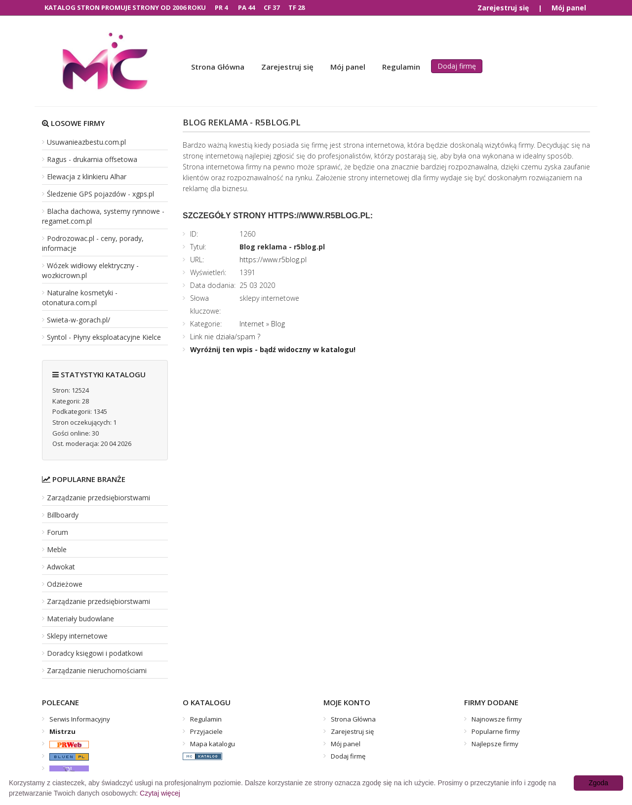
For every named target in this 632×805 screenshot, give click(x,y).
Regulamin (401, 67)
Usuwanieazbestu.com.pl (86, 142)
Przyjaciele (206, 731)
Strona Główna (217, 67)
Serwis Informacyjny (79, 719)
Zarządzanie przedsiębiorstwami (98, 497)
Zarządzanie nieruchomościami (97, 670)
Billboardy (63, 515)
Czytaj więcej (160, 793)
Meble (57, 549)
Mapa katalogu (212, 743)
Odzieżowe (64, 584)
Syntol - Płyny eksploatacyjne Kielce (104, 337)
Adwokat (61, 566)
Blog (278, 323)
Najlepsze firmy (495, 743)
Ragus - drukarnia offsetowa (92, 159)
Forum (57, 532)
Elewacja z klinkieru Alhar (86, 176)
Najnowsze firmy (497, 719)
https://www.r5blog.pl (273, 259)
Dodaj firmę (456, 66)
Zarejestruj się (503, 7)
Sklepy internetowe (77, 636)
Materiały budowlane (80, 618)
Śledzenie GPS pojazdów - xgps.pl (100, 194)
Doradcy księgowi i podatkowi (95, 653)
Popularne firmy (496, 731)
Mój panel (569, 7)
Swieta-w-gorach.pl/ (78, 319)
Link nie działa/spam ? (225, 336)
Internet (251, 323)
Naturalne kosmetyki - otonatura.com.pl (80, 297)
